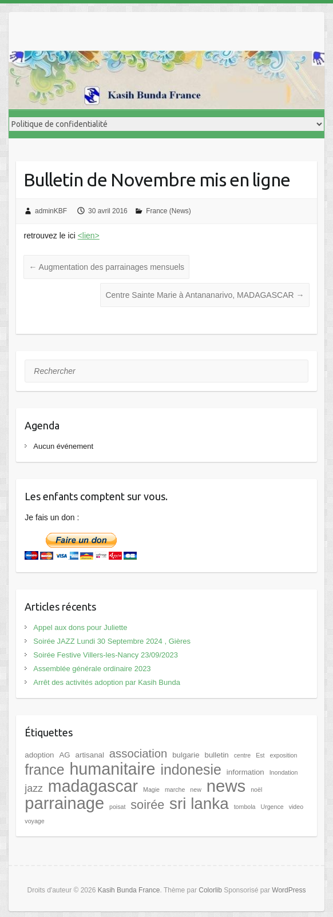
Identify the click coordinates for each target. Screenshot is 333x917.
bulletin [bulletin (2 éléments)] (217, 755)
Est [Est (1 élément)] (260, 755)
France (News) (168, 211)
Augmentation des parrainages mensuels (106, 267)
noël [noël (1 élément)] (256, 789)
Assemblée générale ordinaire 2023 (91, 668)
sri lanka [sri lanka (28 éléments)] (199, 803)
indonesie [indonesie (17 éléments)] (190, 769)
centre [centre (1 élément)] (242, 755)
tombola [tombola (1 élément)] (245, 806)
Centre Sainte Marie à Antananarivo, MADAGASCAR (204, 295)
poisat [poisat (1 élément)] (117, 806)
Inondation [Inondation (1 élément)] (283, 772)
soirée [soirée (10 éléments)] (147, 805)
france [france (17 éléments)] (44, 769)
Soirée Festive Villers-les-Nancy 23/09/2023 (105, 655)
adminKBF (51, 211)
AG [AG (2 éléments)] (64, 755)
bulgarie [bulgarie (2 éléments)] (185, 755)
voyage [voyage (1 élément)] (34, 821)
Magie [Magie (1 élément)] (151, 789)
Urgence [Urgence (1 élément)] (271, 806)
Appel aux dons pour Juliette (80, 627)
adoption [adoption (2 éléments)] (39, 755)
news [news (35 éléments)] (226, 785)
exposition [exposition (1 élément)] (283, 755)
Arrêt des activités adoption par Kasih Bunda (106, 682)
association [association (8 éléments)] (138, 753)
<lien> (89, 235)
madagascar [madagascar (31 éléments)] (93, 786)
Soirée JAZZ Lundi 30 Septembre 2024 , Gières (112, 641)
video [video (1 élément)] (296, 806)
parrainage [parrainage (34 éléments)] (64, 803)
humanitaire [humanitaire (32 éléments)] (112, 769)
